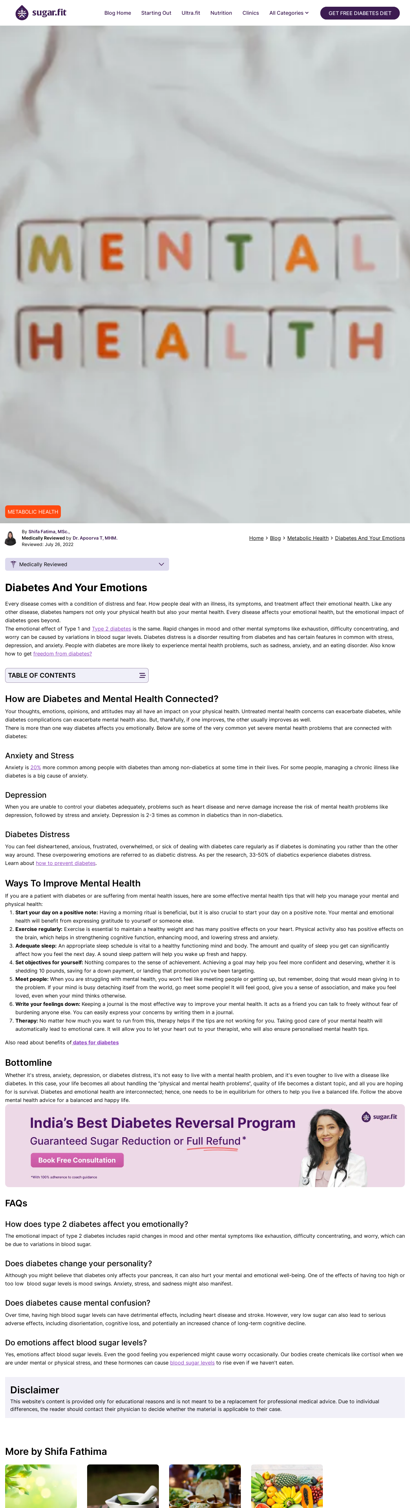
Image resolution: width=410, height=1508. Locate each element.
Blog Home (117, 13)
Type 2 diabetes (111, 628)
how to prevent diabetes (65, 863)
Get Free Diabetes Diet (360, 13)
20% (35, 767)
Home (256, 538)
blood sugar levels (192, 1362)
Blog (275, 538)
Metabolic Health (308, 538)
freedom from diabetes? (62, 653)
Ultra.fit (191, 13)
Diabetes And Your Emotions (370, 538)
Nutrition (221, 13)
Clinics (250, 13)
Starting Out (156, 13)
